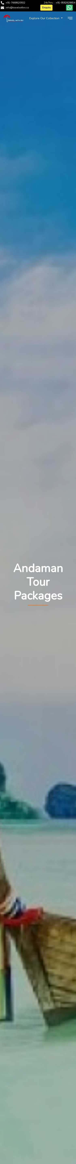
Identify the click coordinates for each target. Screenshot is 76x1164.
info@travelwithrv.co (17, 7)
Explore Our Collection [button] (44, 18)
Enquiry (46, 7)
